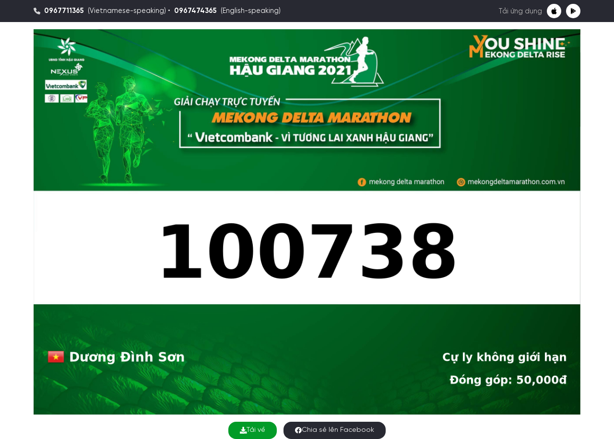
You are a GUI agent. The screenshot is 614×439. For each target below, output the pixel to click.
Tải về (252, 430)
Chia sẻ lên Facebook (334, 430)
